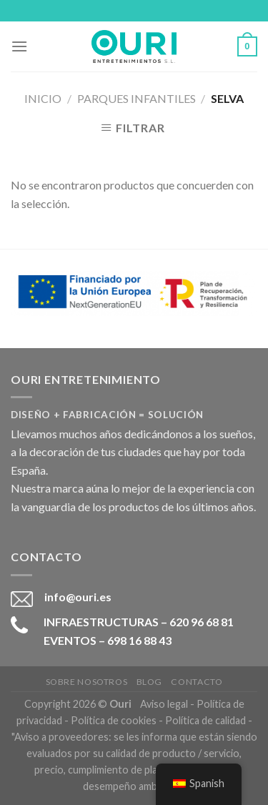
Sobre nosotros (87, 681)
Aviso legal (164, 704)
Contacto (196, 681)
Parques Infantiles (136, 98)
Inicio (42, 98)
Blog (149, 681)
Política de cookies (114, 720)
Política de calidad (205, 720)
